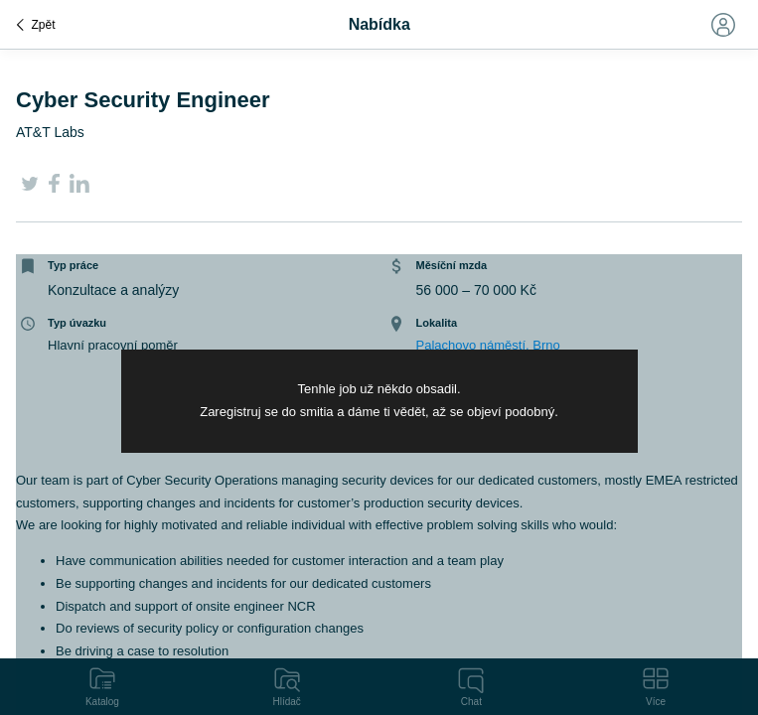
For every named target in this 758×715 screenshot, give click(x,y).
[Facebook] (54, 188)
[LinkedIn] (79, 187)
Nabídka (379, 24)
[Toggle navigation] (722, 25)
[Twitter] (30, 187)
